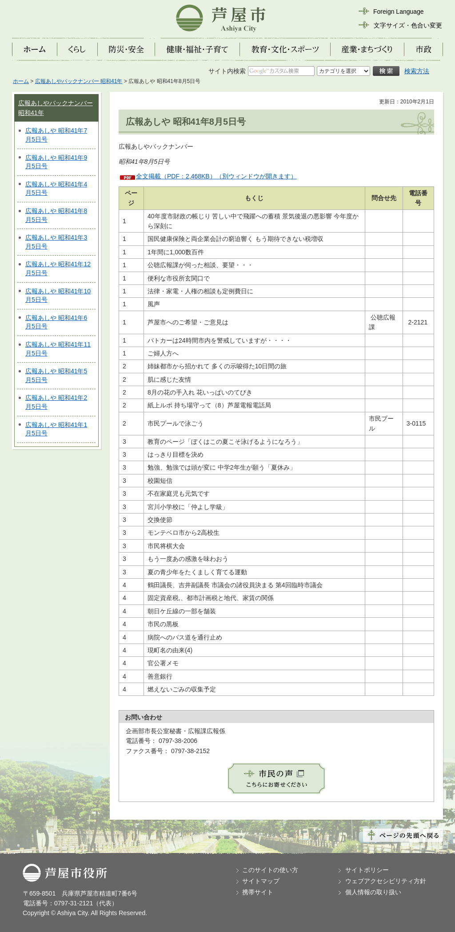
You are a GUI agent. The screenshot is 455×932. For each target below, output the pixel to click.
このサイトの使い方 (270, 869)
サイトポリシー (367, 869)
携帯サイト (257, 892)
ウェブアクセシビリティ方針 (385, 881)
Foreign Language (398, 11)
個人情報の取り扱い (373, 892)
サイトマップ (260, 881)
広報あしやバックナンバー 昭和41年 (79, 81)
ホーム (21, 81)
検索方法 (416, 71)
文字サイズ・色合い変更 (408, 25)
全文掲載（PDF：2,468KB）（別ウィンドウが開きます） (216, 176)
